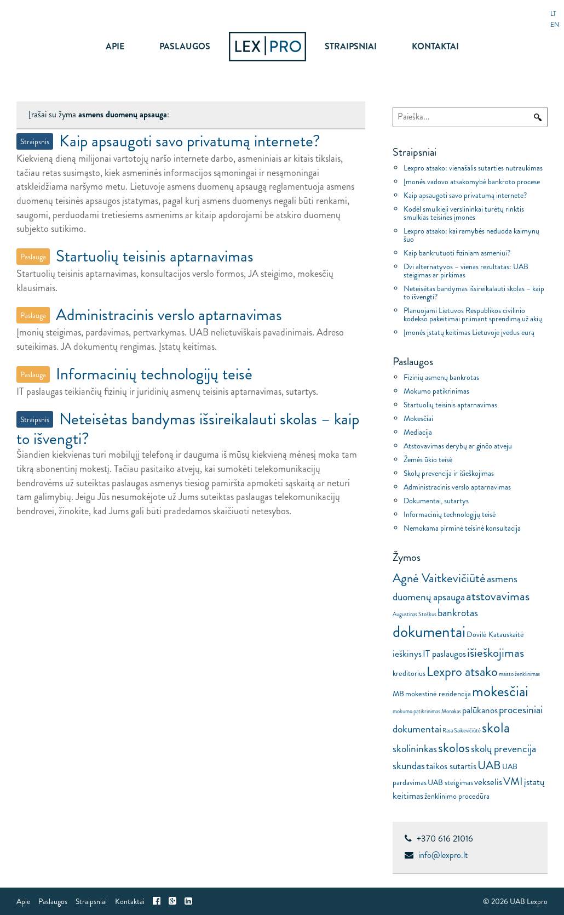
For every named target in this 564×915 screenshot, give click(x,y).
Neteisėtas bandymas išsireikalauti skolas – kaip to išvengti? (474, 292)
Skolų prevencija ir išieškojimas (449, 473)
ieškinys (407, 654)
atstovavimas (498, 596)
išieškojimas (495, 653)
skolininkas (415, 748)
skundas (409, 765)
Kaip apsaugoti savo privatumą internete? (465, 195)
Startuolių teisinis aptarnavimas (450, 404)
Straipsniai (351, 46)
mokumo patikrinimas (416, 711)
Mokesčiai (418, 418)
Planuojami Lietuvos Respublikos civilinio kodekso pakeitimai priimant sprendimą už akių (473, 314)
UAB (489, 765)
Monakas (451, 711)
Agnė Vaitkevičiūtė (439, 578)
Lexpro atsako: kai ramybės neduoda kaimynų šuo (471, 235)
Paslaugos (184, 46)
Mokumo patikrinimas (436, 390)
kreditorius (409, 673)
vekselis (488, 782)
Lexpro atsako (462, 671)
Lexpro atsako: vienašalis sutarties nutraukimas (473, 167)
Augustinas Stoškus (414, 614)
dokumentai (429, 631)
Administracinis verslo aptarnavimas (457, 486)
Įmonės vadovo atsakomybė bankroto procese (472, 181)
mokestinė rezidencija (438, 693)
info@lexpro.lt (443, 855)
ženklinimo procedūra (457, 796)
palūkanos (480, 710)
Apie (115, 46)
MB (398, 693)
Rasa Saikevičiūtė (461, 730)
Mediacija (418, 432)
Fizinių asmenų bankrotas (441, 377)
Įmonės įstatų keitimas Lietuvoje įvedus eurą (469, 332)
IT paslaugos (444, 654)
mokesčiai (500, 691)
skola (496, 728)
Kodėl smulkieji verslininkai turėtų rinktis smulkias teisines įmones (464, 213)
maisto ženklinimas (519, 674)
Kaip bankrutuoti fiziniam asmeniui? (457, 252)
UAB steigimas (450, 782)
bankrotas (458, 612)
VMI (513, 781)
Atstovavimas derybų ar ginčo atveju (458, 445)
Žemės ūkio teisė (428, 459)
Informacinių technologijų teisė (450, 514)
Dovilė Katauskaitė (495, 634)
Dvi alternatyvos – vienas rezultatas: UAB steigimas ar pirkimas (466, 270)
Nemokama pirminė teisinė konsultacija (462, 527)
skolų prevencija (503, 748)
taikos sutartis (451, 766)
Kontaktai (435, 46)
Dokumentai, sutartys (436, 500)
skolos (454, 747)
